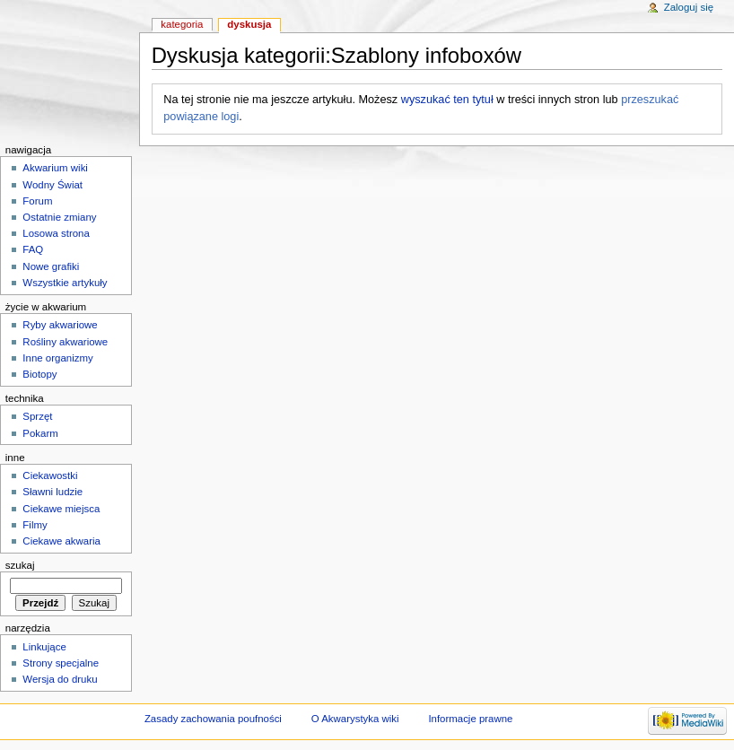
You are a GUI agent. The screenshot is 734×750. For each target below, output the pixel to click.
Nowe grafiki (50, 266)
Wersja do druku (59, 679)
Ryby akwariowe (59, 324)
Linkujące (44, 646)
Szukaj (20, 565)
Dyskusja (249, 24)
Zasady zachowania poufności (213, 718)
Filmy (34, 524)
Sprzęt (37, 416)
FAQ (32, 249)
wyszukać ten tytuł (447, 99)
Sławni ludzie (52, 491)
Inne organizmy (57, 358)
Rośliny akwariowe (65, 341)
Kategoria (182, 24)
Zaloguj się (688, 7)
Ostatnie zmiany (59, 217)
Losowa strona (56, 233)
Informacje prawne (470, 718)
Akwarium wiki (55, 167)
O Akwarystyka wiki (355, 718)
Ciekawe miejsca (61, 508)
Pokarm (39, 433)
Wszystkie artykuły (64, 282)
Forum (37, 201)
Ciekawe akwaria (61, 541)
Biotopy (39, 374)
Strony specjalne (60, 663)
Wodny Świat (52, 184)
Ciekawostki (49, 475)
